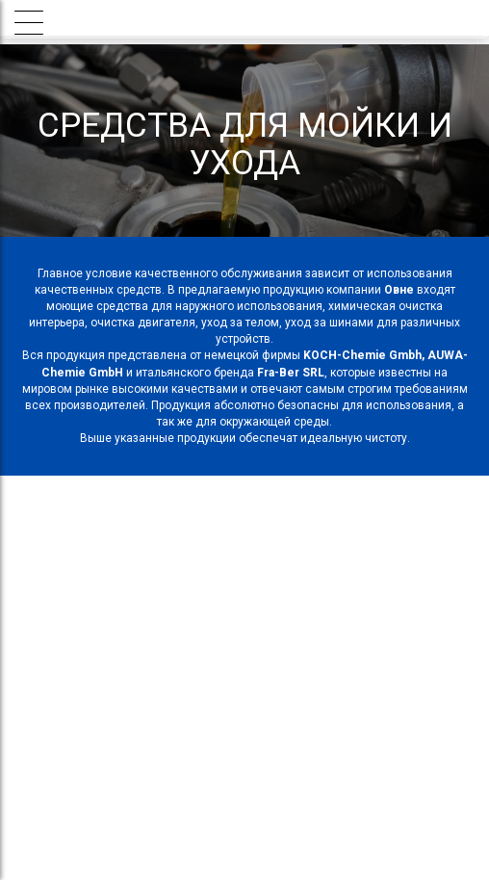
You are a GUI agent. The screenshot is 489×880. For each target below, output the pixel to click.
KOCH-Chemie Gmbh (362, 355)
